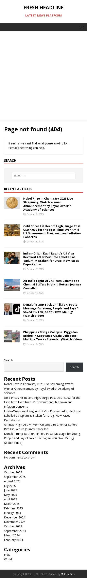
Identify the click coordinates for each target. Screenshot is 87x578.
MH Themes (67, 574)
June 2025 (10, 490)
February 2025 (13, 508)
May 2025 (10, 495)
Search (8, 360)
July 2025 (10, 486)
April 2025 (10, 499)
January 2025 (12, 513)
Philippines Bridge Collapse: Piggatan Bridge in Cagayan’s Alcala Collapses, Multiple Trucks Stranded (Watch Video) (52, 335)
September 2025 (15, 477)
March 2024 (12, 535)
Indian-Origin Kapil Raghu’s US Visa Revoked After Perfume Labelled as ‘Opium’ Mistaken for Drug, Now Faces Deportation (51, 258)
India (7, 554)
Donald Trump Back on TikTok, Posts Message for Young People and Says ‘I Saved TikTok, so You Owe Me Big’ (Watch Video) (51, 310)
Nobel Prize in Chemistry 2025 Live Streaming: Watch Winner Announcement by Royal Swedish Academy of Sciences (48, 204)
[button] (81, 27)
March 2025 (12, 504)
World (8, 559)
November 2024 (14, 522)
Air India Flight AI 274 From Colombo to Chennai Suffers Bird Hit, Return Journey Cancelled (52, 284)
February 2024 (13, 540)
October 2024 (13, 526)
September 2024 (15, 531)
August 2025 (12, 481)
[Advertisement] (43, 76)
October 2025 (13, 472)
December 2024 (14, 517)
